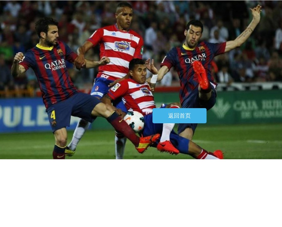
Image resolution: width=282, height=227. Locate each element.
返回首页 (179, 116)
